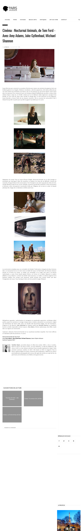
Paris (15, 19)
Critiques (43, 19)
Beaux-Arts (33, 19)
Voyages (23, 19)
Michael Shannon (43, 325)
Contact (64, 19)
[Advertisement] (52, 5)
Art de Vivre (54, 19)
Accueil (7, 19)
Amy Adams (31, 327)
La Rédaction (6, 47)
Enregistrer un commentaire (10, 427)
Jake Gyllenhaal (21, 325)
